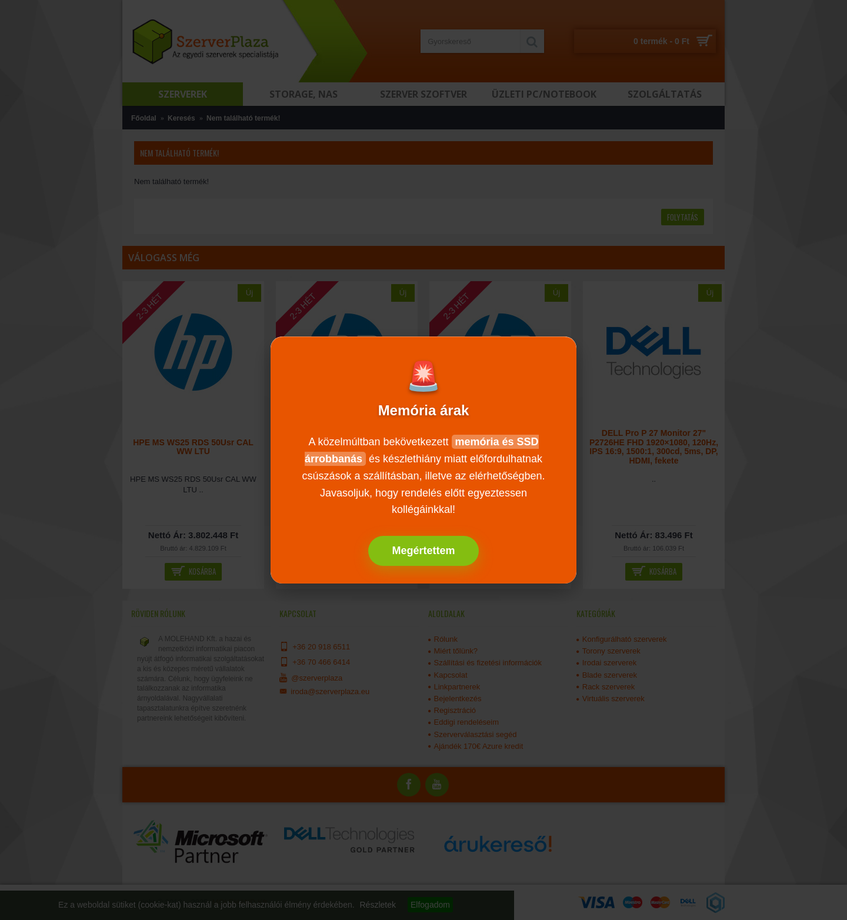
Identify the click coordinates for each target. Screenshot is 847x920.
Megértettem (423, 550)
